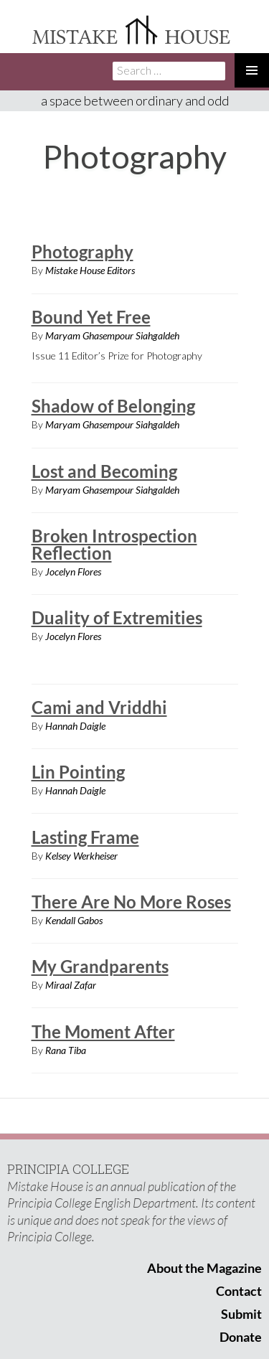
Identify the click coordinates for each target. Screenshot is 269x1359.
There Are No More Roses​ (131, 901)
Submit (241, 1314)
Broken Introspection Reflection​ (114, 544)
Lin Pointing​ (78, 771)
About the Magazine (204, 1268)
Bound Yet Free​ (91, 316)
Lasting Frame (85, 837)
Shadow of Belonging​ (113, 405)
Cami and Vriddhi (99, 707)
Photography (82, 251)
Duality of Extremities (117, 617)
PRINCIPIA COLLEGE (68, 1168)
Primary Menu (252, 70)
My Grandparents (100, 966)
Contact (239, 1291)
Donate (241, 1337)
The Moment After (103, 1031)
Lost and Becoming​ (104, 471)
